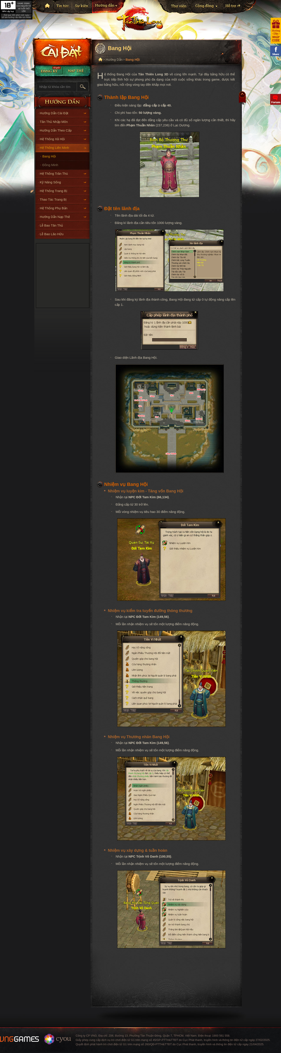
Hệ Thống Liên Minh (63, 147)
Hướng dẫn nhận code (276, 31)
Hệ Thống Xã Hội (63, 139)
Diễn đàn (275, 99)
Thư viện (175, 7)
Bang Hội (49, 156)
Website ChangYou (57, 1039)
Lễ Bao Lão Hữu (52, 234)
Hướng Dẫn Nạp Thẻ (63, 217)
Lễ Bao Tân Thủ (51, 225)
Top (242, 98)
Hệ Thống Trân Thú (63, 173)
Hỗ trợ (238, 7)
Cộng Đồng (206, 7)
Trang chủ (47, 5)
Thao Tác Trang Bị (63, 199)
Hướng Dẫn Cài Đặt (63, 113)
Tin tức (62, 7)
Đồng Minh (50, 165)
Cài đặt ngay (61, 51)
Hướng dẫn (109, 7)
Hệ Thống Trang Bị (63, 191)
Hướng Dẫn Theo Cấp (63, 130)
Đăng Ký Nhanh (48, 70)
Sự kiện (82, 7)
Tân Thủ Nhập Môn (63, 122)
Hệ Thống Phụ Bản (63, 208)
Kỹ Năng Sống (63, 182)
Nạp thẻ (76, 70)
